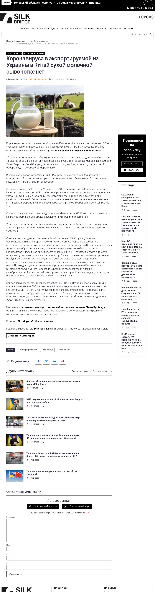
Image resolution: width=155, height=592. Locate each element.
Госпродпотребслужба (28, 350)
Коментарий (11, 466)
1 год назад (32, 432)
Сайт (8, 512)
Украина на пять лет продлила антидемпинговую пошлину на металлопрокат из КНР (38, 405)
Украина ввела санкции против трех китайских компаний (94, 423)
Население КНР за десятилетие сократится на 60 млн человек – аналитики (131, 293)
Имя (8, 494)
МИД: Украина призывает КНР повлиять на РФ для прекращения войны (95, 384)
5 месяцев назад (34, 391)
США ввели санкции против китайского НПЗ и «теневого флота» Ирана (131, 200)
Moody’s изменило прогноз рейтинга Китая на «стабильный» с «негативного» (131, 247)
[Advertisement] (132, 84)
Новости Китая (14, 53)
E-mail (9, 503)
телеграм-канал (43, 328)
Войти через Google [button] (79, 455)
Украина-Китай (64, 350)
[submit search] (151, 34)
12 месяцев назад (35, 414)
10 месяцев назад (90, 391)
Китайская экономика (39, 41)
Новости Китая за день (15, 41)
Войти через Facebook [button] (45, 455)
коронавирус (47, 350)
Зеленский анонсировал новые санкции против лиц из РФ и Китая (41, 384)
